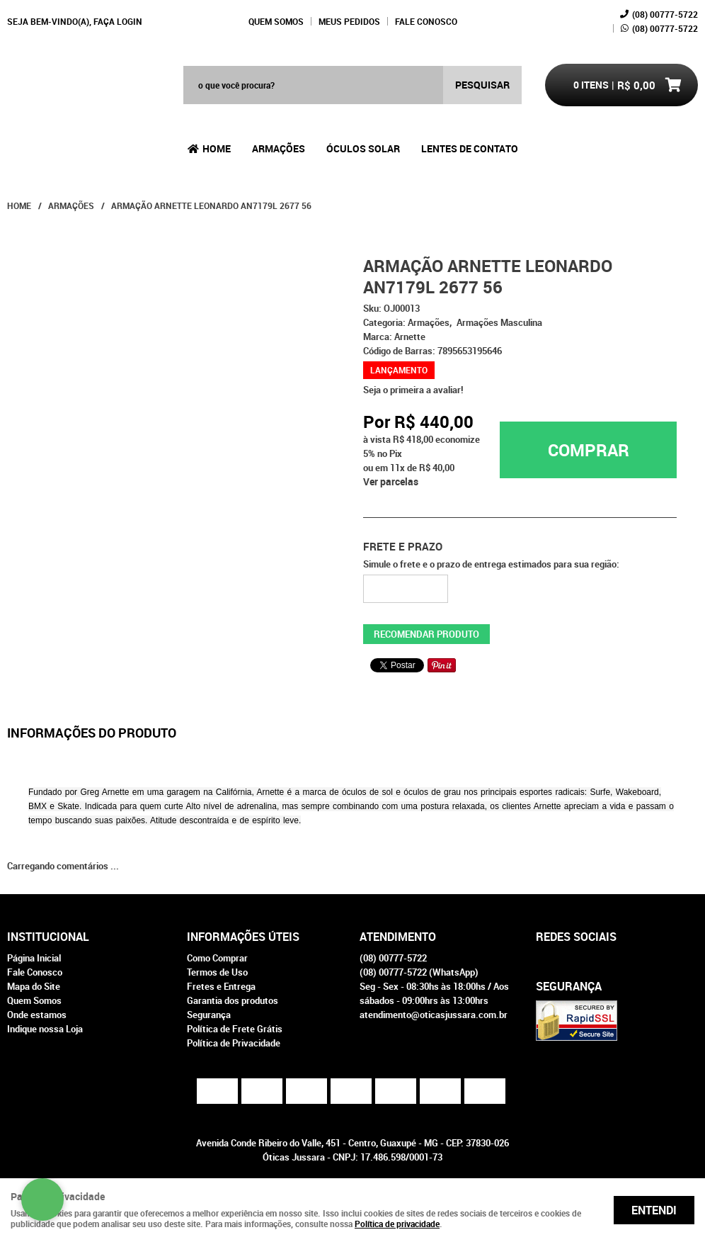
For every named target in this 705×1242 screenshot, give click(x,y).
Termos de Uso (217, 972)
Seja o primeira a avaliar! (413, 389)
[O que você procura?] (482, 85)
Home (216, 148)
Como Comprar (217, 958)
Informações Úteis (243, 937)
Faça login (117, 21)
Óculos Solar (363, 148)
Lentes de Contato (469, 148)
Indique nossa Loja (45, 1028)
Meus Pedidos (349, 21)
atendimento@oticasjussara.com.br (434, 1014)
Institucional (48, 937)
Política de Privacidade (233, 1043)
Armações (278, 148)
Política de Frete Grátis (234, 1028)
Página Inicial (34, 958)
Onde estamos (37, 1014)
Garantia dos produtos (232, 1000)
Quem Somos (276, 21)
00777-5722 (665, 14)
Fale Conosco (426, 21)
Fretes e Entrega (221, 986)
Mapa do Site (33, 986)
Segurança (209, 1014)
